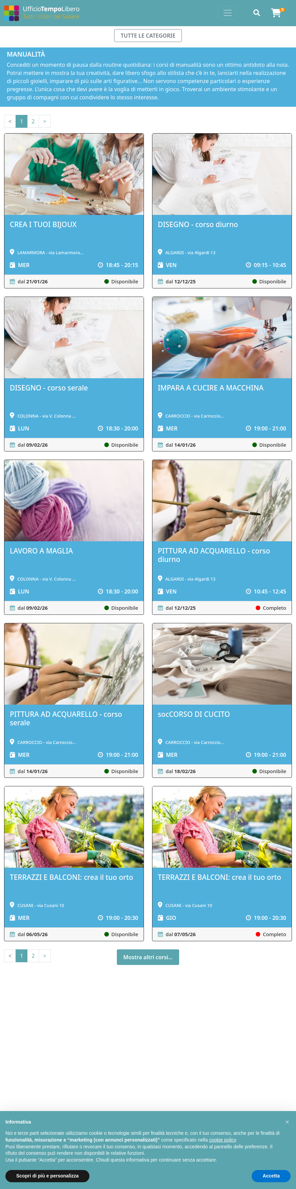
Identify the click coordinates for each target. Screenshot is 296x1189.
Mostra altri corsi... (148, 957)
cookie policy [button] (222, 1140)
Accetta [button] (271, 1175)
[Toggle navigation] (227, 13)
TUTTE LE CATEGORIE (148, 35)
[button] (287, 1121)
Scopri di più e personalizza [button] (47, 1175)
